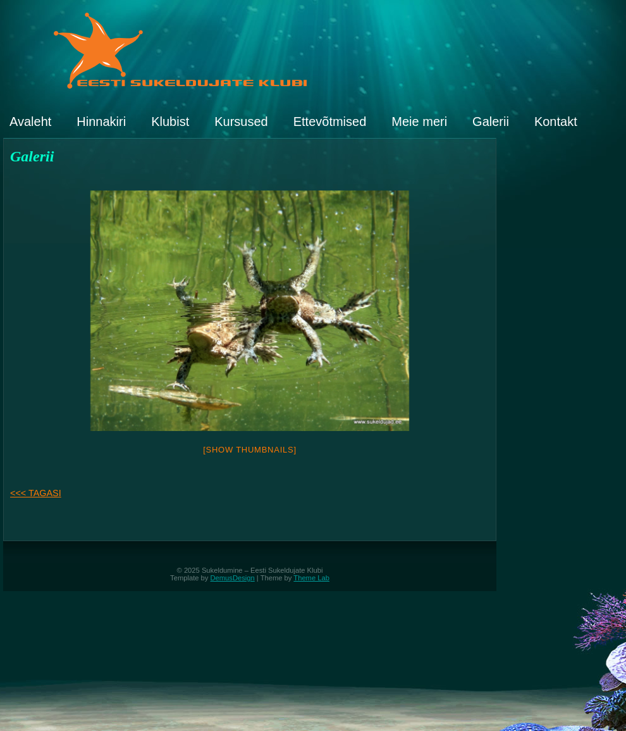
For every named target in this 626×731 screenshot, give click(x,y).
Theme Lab (311, 578)
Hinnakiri (101, 121)
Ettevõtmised (330, 121)
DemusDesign (233, 578)
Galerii (490, 121)
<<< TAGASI (35, 493)
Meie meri (419, 121)
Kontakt (555, 121)
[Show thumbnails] (250, 449)
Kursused (241, 121)
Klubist (170, 121)
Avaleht (30, 121)
